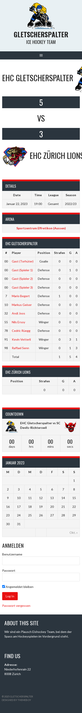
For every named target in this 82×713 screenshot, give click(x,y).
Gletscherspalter (41, 34)
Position (44, 253)
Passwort (8, 570)
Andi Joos (18, 313)
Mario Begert (21, 296)
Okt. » (74, 532)
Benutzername (12, 554)
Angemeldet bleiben (17, 587)
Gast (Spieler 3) (22, 287)
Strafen (59, 253)
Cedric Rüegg (21, 330)
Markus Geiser (22, 305)
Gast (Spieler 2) (22, 278)
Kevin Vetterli (21, 339)
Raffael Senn (20, 348)
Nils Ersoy (18, 322)
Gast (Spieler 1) (22, 270)
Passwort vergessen (16, 605)
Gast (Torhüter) (22, 261)
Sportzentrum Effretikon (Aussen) (41, 228)
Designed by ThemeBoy (16, 700)
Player (16, 253)
